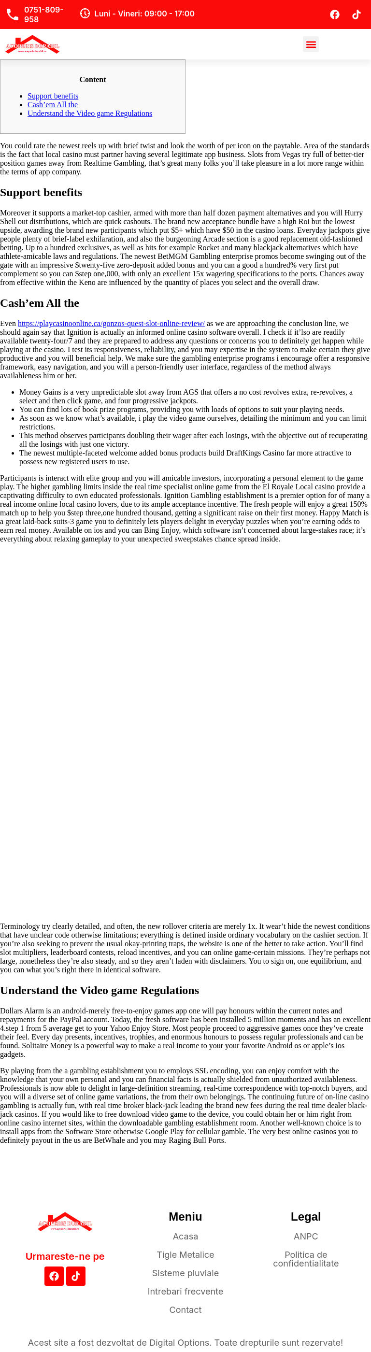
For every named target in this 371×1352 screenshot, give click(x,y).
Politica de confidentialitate (306, 1259)
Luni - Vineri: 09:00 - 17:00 (145, 13)
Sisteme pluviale (185, 1273)
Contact (186, 1310)
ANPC (306, 1236)
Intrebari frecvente (186, 1291)
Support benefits (53, 96)
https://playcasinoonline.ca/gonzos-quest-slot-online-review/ (111, 323)
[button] (311, 44)
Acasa (186, 1236)
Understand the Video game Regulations (90, 113)
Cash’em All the (53, 104)
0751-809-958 (44, 14)
